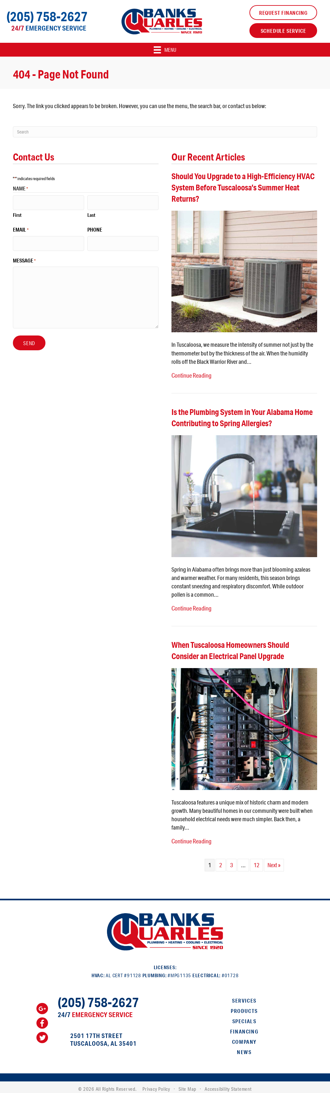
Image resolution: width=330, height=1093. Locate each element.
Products (244, 1007)
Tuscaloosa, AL (93, 1039)
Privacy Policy (156, 1085)
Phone (94, 227)
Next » (273, 861)
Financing (244, 1027)
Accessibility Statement (228, 1085)
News (244, 1048)
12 (256, 861)
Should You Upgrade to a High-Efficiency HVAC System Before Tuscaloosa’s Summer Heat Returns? (243, 187)
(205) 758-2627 (47, 16)
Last (91, 212)
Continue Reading (191, 374)
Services (244, 996)
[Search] (165, 131)
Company (244, 1037)
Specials (244, 1017)
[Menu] (164, 50)
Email (21, 227)
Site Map (187, 1085)
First (17, 212)
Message (24, 256)
